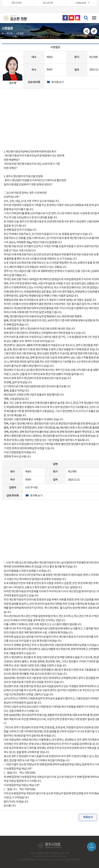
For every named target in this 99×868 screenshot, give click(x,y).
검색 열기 (86, 17)
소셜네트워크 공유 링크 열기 (86, 31)
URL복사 (94, 31)
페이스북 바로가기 (65, 18)
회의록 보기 (57, 82)
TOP (91, 847)
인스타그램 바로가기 (77, 18)
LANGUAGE (80, 3)
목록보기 (88, 817)
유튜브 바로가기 (71, 18)
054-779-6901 (43, 856)
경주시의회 (16, 3)
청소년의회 (48, 3)
